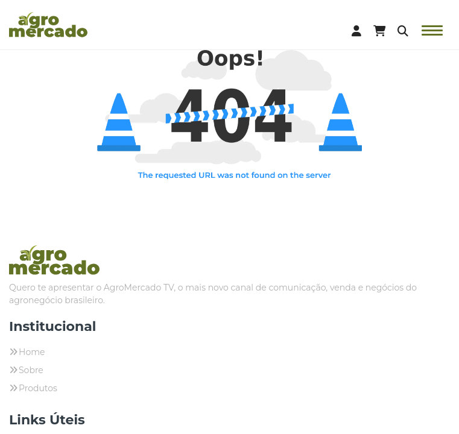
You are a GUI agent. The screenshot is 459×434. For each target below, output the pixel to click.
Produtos (38, 388)
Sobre (31, 370)
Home (32, 352)
